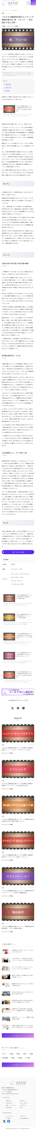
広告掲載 (8, 1118)
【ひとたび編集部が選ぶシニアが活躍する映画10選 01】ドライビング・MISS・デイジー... (17, 856)
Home (3, 10)
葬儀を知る (8, 1100)
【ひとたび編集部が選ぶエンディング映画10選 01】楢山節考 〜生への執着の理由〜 (18, 927)
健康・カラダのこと (11, 1105)
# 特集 (3, 26)
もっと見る (15, 1035)
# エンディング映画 (12, 26)
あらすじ (8, 84)
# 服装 (11, 1054)
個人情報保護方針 (24, 1118)
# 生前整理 (5, 1058)
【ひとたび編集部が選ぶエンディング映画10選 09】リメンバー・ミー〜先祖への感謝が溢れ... (18, 892)
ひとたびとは (9, 1116)
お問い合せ (23, 1116)
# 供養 (31, 1054)
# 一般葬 (27, 1058)
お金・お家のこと (24, 1103)
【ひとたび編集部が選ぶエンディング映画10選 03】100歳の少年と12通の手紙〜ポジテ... (18, 820)
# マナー (4, 1054)
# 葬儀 (18, 1054)
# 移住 (24, 1054)
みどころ (8, 87)
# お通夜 (19, 1058)
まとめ (8, 91)
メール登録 (28, 3)
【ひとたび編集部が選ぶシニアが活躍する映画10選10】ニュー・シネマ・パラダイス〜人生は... (17, 749)
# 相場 (12, 1058)
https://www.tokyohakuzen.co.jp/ (10, 1093)
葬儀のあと (22, 1100)
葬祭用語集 (8, 1107)
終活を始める (9, 1103)
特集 (6, 10)
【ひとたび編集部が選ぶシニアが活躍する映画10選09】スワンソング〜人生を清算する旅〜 (17, 784)
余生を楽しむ (23, 1105)
